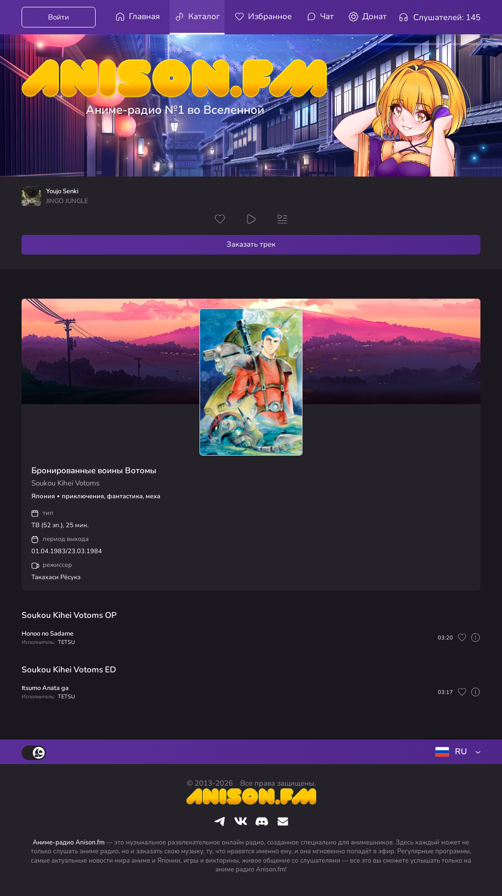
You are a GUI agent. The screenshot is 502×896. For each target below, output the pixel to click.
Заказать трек (251, 244)
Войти (58, 17)
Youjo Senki (62, 191)
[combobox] (455, 752)
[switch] (34, 752)
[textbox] (455, 752)
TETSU (66, 642)
